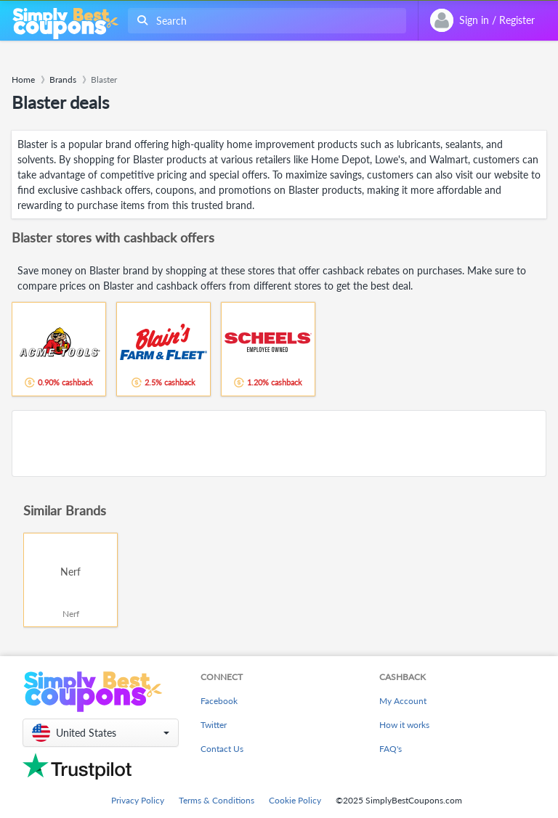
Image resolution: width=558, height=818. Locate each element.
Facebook (219, 700)
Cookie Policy (295, 800)
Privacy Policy (137, 800)
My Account (402, 700)
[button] (101, 733)
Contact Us (222, 748)
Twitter (214, 724)
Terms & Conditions (216, 800)
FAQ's (390, 748)
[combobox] (264, 21)
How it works (404, 724)
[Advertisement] (279, 443)
